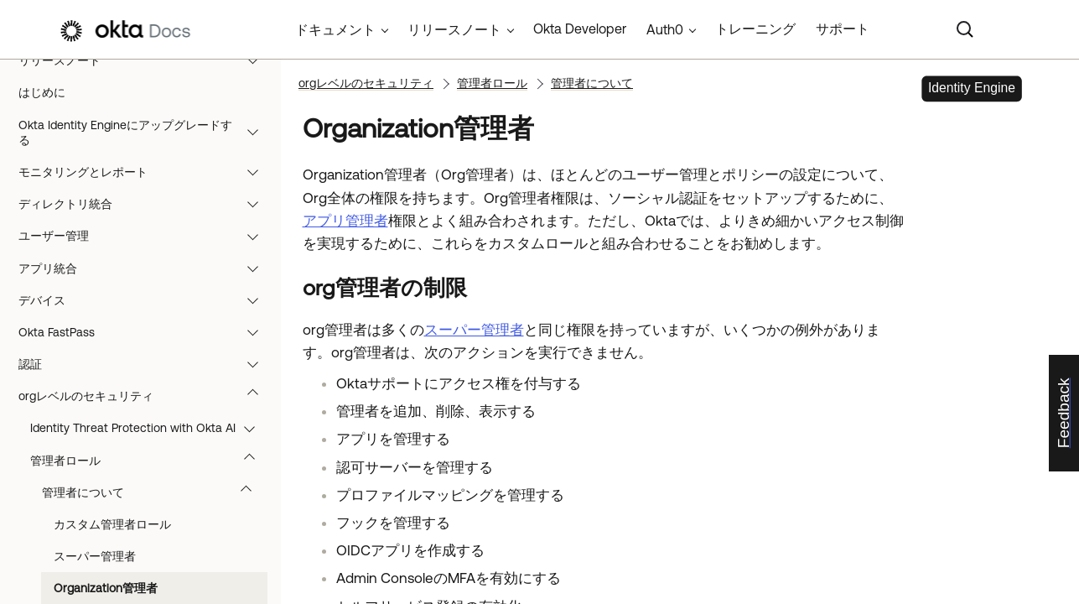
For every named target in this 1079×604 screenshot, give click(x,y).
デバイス (146, 300)
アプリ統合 (146, 268)
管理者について (154, 492)
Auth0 (664, 29)
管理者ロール (150, 460)
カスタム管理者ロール (112, 524)
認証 (146, 364)
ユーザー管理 (146, 236)
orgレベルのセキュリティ (146, 396)
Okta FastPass (146, 332)
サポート (842, 28)
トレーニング (755, 28)
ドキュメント (335, 29)
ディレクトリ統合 (146, 204)
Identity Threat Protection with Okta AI (150, 428)
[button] (256, 60)
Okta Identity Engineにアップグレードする (146, 132)
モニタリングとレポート (146, 172)
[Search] (965, 29)
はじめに (41, 92)
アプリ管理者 (345, 220)
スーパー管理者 (95, 556)
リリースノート (146, 60)
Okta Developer (579, 28)
